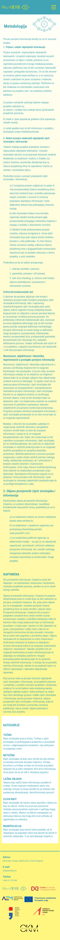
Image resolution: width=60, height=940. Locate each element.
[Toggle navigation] (53, 7)
